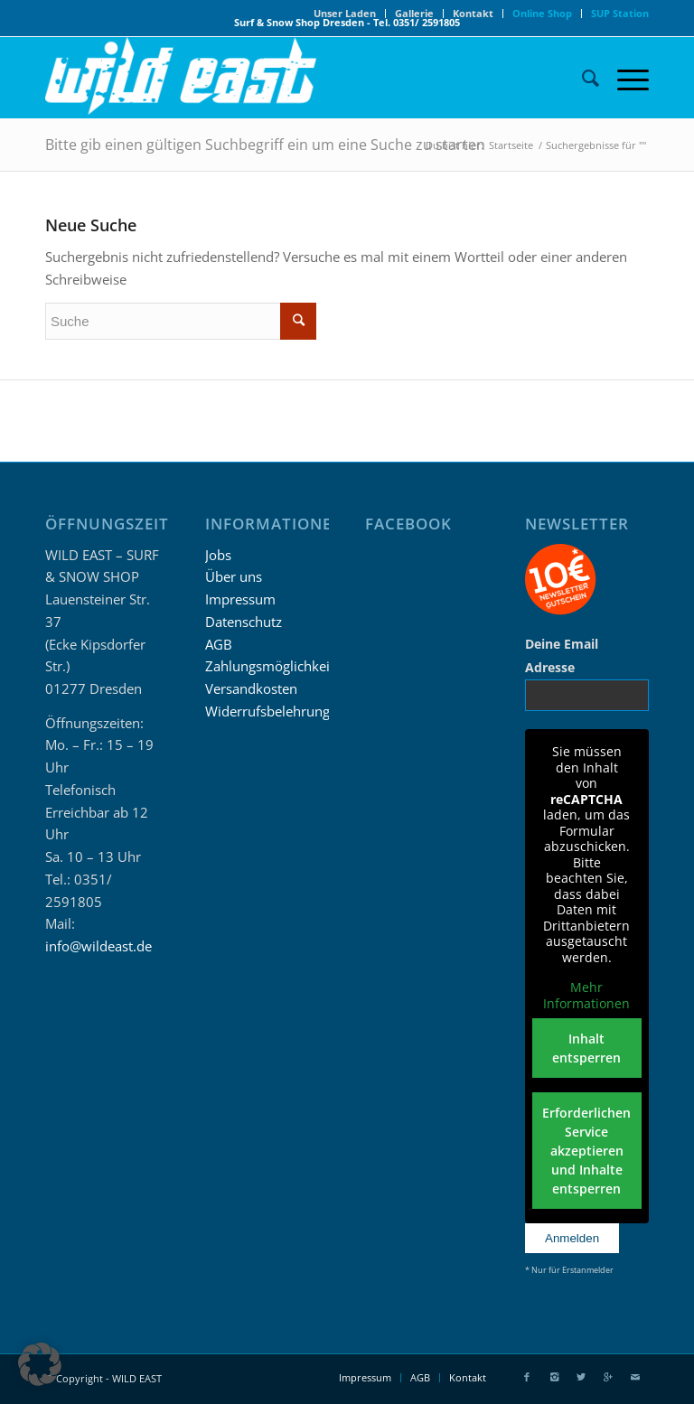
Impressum (240, 599)
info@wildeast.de (98, 946)
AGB (218, 644)
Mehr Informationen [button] (587, 995)
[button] (40, 1364)
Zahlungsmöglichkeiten (277, 666)
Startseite (511, 145)
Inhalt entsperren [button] (587, 1048)
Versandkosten (251, 688)
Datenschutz (243, 622)
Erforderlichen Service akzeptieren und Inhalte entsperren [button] (587, 1150)
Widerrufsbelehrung (267, 711)
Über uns (233, 576)
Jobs (218, 555)
